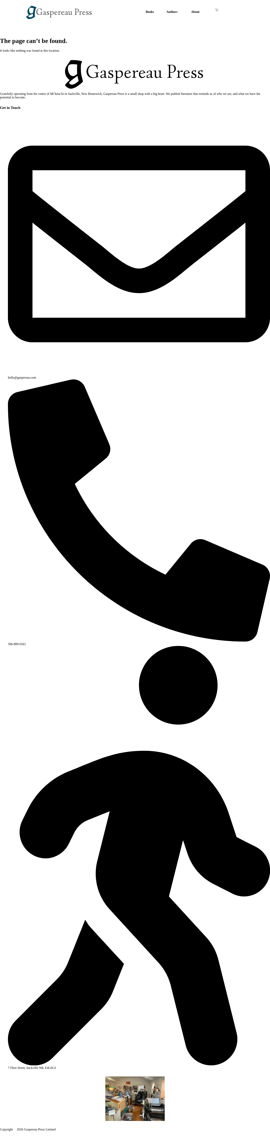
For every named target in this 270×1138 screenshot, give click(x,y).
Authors (171, 11)
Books (150, 11)
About (195, 11)
